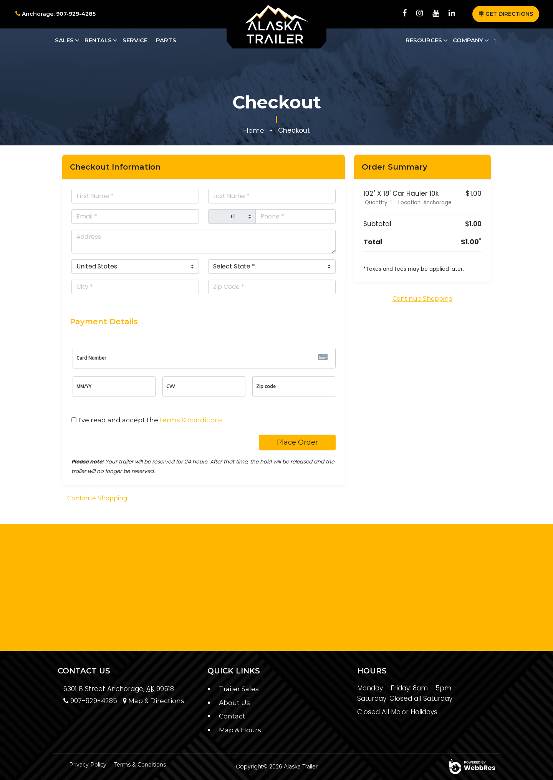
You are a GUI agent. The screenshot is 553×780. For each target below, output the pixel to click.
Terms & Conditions (140, 764)
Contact (232, 716)
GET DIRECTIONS (505, 13)
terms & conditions (191, 420)
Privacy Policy (87, 764)
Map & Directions (153, 701)
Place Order (297, 442)
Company (468, 40)
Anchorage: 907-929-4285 (55, 13)
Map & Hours (240, 730)
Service (135, 40)
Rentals (98, 40)
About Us (234, 703)
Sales (64, 40)
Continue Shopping (97, 498)
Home (253, 130)
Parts (166, 40)
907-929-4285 (90, 700)
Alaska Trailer (301, 766)
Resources (424, 40)
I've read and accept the (150, 420)
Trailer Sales (239, 689)
